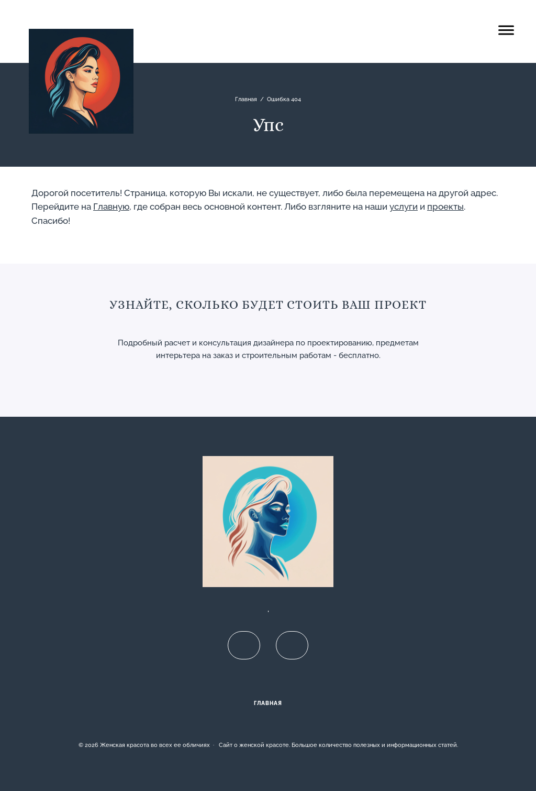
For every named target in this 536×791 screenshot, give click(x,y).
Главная (268, 703)
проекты (445, 206)
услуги (403, 206)
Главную (111, 206)
